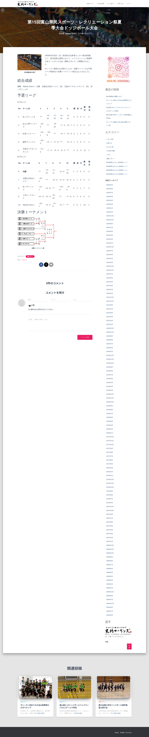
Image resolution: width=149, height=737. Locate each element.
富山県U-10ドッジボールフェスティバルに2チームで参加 (74, 706)
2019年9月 (109, 367)
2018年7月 (109, 413)
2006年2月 (109, 584)
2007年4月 (109, 530)
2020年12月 (110, 328)
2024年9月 (109, 223)
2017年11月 (110, 440)
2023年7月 (109, 250)
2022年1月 (109, 293)
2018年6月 (109, 417)
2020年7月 (109, 343)
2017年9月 (109, 448)
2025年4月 (109, 200)
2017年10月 (110, 444)
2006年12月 (110, 545)
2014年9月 (109, 491)
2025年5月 (109, 196)
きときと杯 (109, 147)
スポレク (24, 259)
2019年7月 (109, 374)
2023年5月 (109, 254)
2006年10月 (110, 553)
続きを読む (41, 713)
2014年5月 (109, 502)
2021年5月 (109, 316)
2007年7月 (109, 518)
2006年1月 (109, 588)
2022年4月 (109, 281)
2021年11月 (110, 301)
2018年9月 (109, 406)
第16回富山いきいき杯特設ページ (117, 162)
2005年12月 (110, 591)
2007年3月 (109, 533)
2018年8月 (109, 409)
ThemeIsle (128, 732)
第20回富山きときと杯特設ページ (117, 170)
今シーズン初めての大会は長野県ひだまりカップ (34, 706)
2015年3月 (109, 467)
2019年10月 (110, 363)
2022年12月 (110, 266)
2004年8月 (109, 607)
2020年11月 (110, 332)
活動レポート (90, 3)
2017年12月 (110, 436)
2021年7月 (109, 309)
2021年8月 (109, 305)
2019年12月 (110, 355)
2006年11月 (110, 549)
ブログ (108, 154)
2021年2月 (109, 320)
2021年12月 (110, 297)
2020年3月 (109, 347)
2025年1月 (109, 212)
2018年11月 (110, 398)
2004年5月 (109, 615)
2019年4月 (109, 382)
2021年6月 (109, 312)
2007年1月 (109, 541)
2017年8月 (109, 452)
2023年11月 (110, 247)
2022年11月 (110, 270)
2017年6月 (109, 460)
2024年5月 (109, 231)
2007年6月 (109, 522)
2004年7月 (109, 611)
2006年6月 (109, 568)
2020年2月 (109, 351)
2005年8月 (109, 595)
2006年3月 (109, 580)
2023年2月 (109, 262)
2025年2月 (109, 208)
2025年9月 (109, 188)
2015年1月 (109, 475)
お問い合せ (120, 3)
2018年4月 (109, 425)
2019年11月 (110, 359)
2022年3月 (109, 285)
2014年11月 (110, 483)
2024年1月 (109, 243)
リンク (128, 3)
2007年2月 (109, 537)
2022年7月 (109, 274)
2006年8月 (109, 560)
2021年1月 (109, 324)
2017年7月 (109, 456)
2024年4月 (109, 235)
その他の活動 (100, 3)
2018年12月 (110, 394)
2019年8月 (109, 371)
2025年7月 (109, 192)
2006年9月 (109, 557)
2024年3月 (109, 239)
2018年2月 (109, 429)
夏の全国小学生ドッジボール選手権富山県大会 (113, 706)
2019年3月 (109, 386)
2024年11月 (110, 219)
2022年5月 (109, 278)
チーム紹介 (110, 3)
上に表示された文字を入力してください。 (41, 309)
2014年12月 (110, 479)
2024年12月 (110, 216)
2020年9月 (109, 336)
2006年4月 (109, 576)
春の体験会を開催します (114, 96)
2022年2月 (109, 289)
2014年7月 (109, 499)
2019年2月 (109, 390)
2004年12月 (110, 603)
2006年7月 (109, 564)
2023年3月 (109, 258)
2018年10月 (110, 402)
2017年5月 (109, 464)
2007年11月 (110, 506)
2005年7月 (109, 599)
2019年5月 (109, 378)
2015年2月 (109, 471)
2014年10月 (110, 487)
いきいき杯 (109, 139)
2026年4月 (109, 185)
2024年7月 (109, 227)
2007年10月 (110, 510)
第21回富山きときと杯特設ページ (117, 174)
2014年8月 (109, 495)
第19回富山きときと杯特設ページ (117, 166)
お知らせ (109, 143)
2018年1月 (109, 433)
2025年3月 (109, 204)
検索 (106, 642)
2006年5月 (109, 572)
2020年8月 (109, 340)
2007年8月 (109, 514)
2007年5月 (109, 526)
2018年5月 (109, 421)
